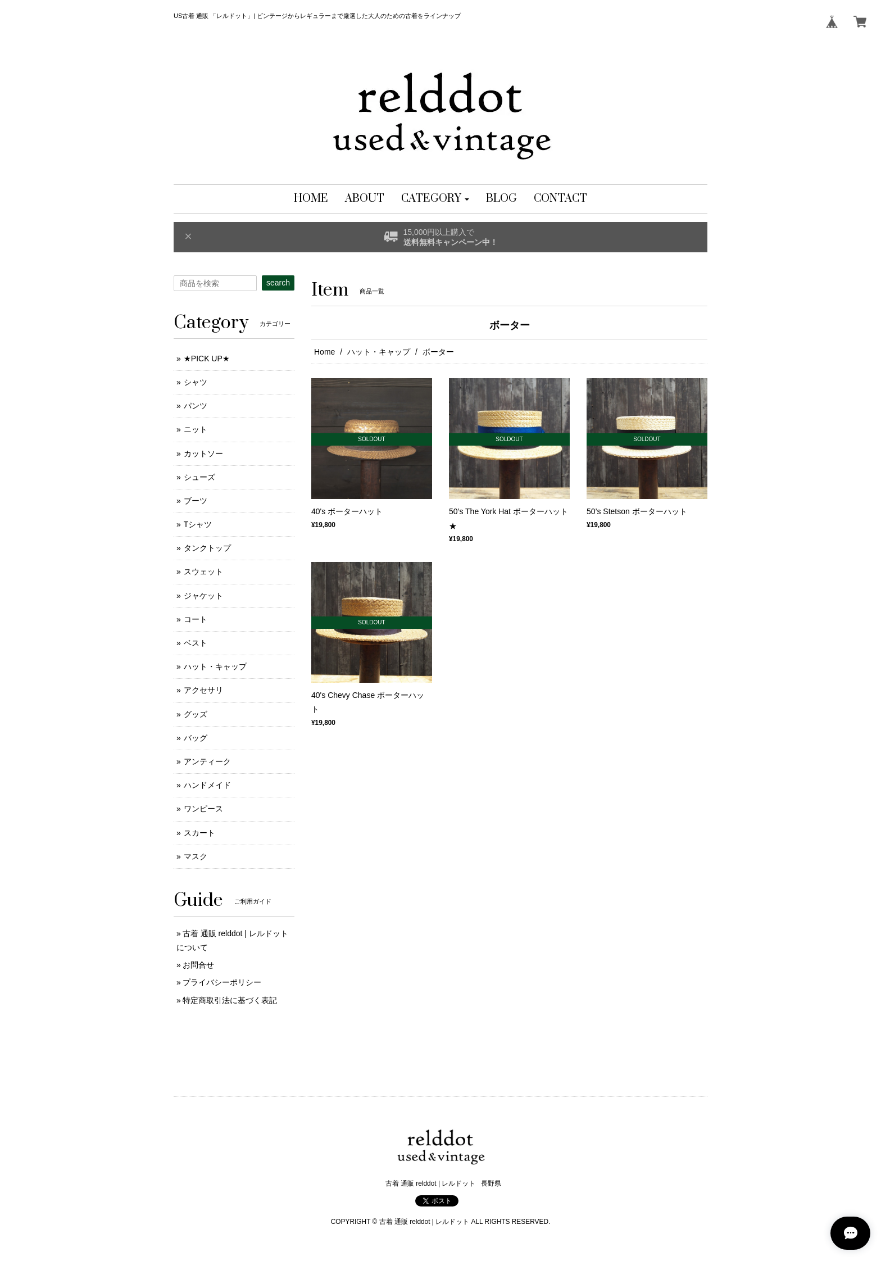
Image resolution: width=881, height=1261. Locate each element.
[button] (435, 199)
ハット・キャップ (378, 351)
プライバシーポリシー (222, 982)
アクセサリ (203, 690)
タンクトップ (207, 547)
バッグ (195, 737)
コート (195, 619)
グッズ (195, 714)
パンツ (195, 405)
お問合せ (198, 964)
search (278, 282)
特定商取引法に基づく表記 (230, 1000)
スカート (199, 832)
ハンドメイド (207, 785)
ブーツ (195, 500)
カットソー (203, 453)
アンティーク (207, 761)
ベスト (195, 642)
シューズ (199, 477)
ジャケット (203, 595)
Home (324, 351)
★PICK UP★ (207, 358)
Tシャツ (198, 524)
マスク (195, 856)
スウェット (203, 571)
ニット (195, 429)
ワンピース (203, 808)
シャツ (195, 382)
